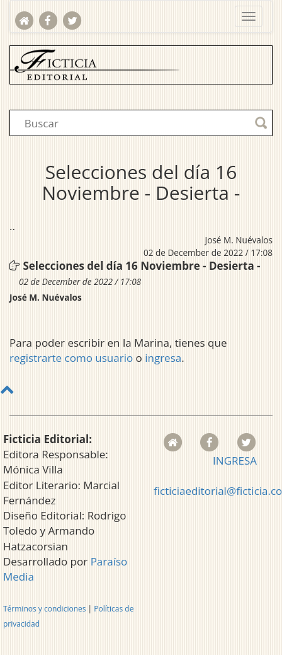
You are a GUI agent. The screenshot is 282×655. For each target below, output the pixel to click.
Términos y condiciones (44, 608)
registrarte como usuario (71, 358)
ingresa (163, 358)
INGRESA (235, 460)
